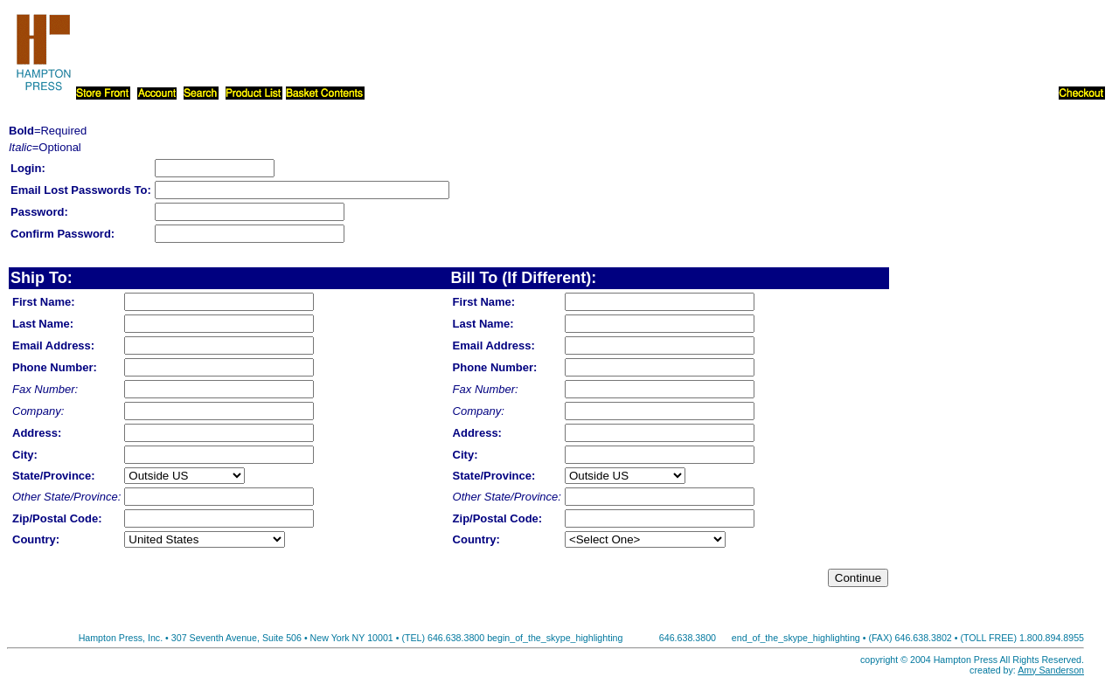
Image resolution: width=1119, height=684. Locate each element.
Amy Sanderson (1051, 670)
